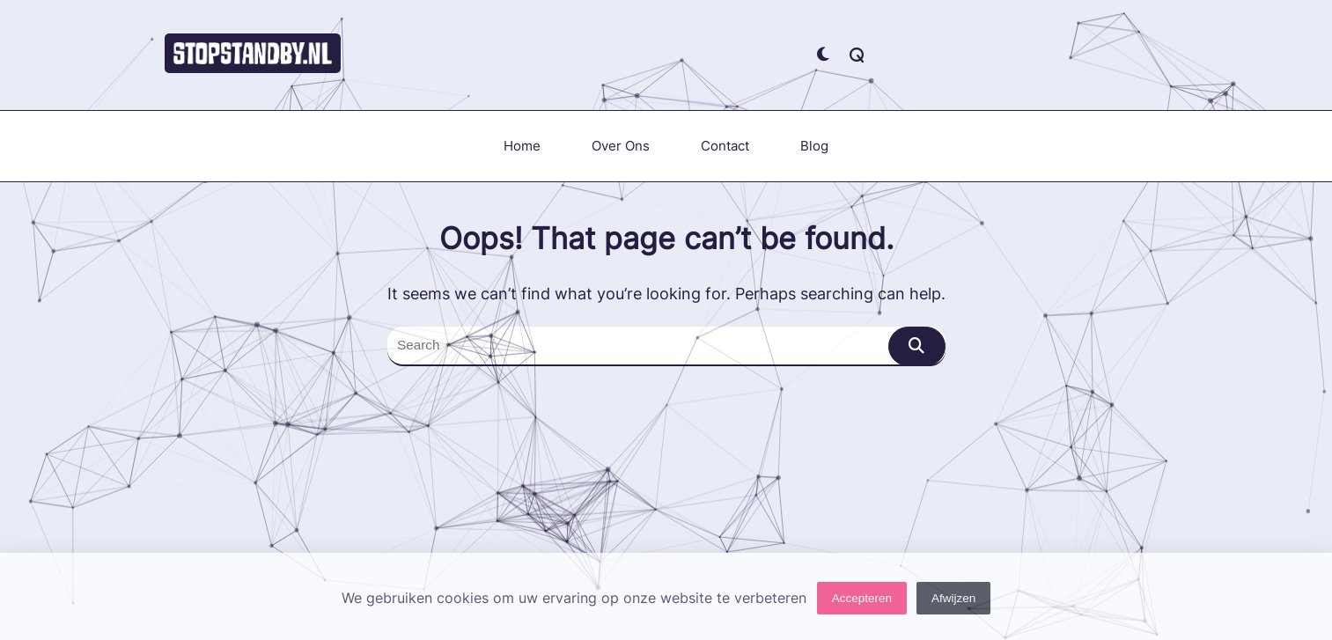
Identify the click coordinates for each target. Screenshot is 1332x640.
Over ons (621, 145)
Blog (814, 145)
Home (522, 145)
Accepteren (862, 603)
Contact (725, 145)
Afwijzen (953, 603)
